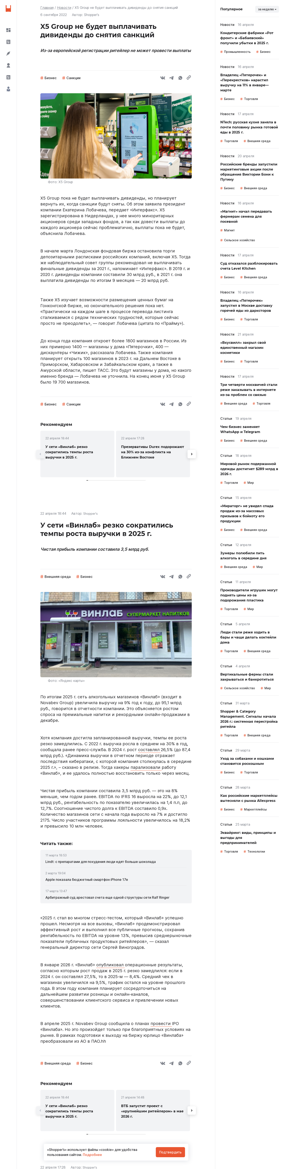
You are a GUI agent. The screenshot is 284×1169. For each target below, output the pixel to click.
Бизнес (51, 78)
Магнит (229, 230)
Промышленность (237, 51)
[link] (77, 454)
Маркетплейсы (255, 809)
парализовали (146, 767)
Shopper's (91, 513)
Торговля (251, 99)
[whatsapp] (180, 78)
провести (161, 1023)
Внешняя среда (58, 577)
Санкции (73, 78)
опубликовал (110, 964)
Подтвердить (170, 1152)
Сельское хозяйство (239, 240)
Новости (64, 7)
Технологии (256, 851)
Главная (47, 7)
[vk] (162, 78)
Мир (250, 482)
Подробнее (92, 1155)
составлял (149, 749)
